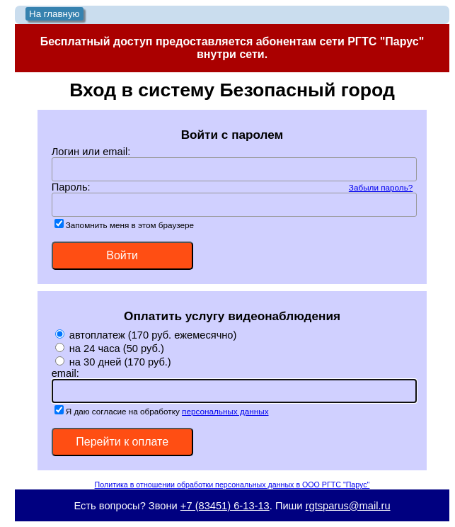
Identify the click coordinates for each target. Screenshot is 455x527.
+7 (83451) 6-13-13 (225, 505)
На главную (54, 13)
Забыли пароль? (381, 187)
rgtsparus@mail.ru (348, 505)
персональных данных (225, 411)
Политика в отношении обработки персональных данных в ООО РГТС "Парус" (232, 484)
